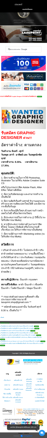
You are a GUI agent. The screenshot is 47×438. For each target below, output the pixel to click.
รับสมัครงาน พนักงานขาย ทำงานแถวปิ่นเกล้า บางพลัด (17, 326)
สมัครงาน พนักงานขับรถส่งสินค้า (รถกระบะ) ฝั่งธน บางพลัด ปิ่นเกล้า (21, 337)
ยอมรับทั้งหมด (27, 9)
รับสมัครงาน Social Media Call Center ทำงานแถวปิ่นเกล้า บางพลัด (20, 341)
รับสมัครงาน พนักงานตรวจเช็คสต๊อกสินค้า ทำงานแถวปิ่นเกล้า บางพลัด (22, 343)
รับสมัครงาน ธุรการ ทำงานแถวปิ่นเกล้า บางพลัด (15, 330)
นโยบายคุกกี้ (18, 4)
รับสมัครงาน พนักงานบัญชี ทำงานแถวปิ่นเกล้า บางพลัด (17, 328)
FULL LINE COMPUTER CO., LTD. (33, 409)
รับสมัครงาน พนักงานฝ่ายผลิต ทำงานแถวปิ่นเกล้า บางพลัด (18, 335)
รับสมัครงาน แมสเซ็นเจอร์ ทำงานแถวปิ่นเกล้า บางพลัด (17, 333)
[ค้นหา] (19, 49)
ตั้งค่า (15, 9)
